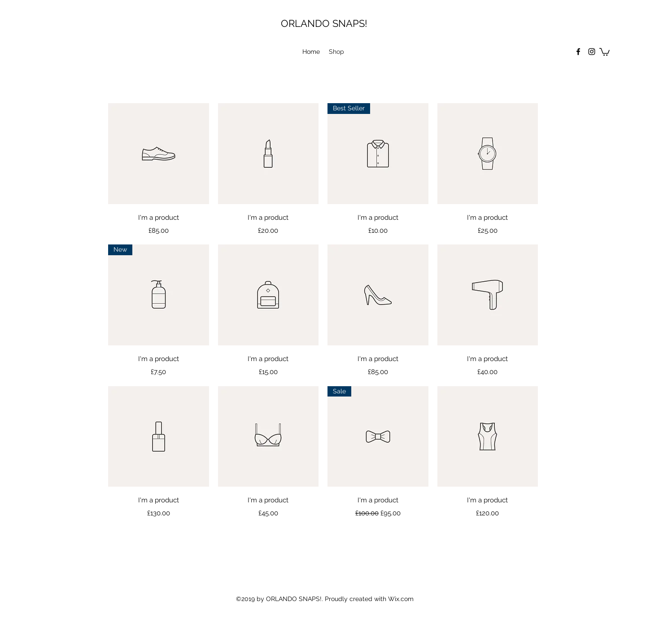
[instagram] (591, 51)
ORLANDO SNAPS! (324, 23)
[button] (604, 51)
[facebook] (578, 51)
